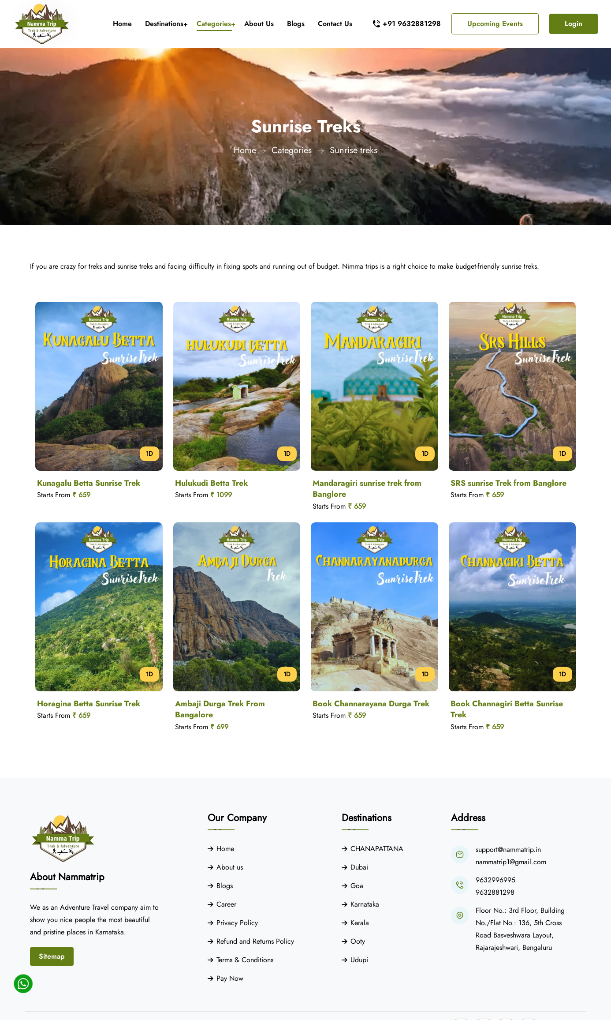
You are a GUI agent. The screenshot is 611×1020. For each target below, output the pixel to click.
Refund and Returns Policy (255, 941)
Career (226, 904)
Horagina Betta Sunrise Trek (88, 703)
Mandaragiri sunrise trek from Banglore (367, 488)
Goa (356, 885)
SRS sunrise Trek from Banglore (508, 483)
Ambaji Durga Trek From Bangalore (220, 709)
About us (229, 867)
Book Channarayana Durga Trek (371, 703)
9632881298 (495, 892)
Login (573, 24)
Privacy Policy (237, 922)
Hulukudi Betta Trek (211, 483)
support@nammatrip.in (508, 849)
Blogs (296, 24)
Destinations (164, 24)
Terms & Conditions (244, 959)
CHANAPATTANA (376, 848)
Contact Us (335, 24)
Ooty (357, 941)
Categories (214, 24)
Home (122, 24)
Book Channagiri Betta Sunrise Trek (507, 709)
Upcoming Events (495, 24)
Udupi (359, 959)
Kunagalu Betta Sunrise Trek (88, 483)
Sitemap (52, 956)
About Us (259, 24)
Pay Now (229, 978)
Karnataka (364, 904)
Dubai (359, 867)
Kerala (359, 922)
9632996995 (495, 880)
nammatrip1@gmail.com (511, 862)
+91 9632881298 (412, 24)
